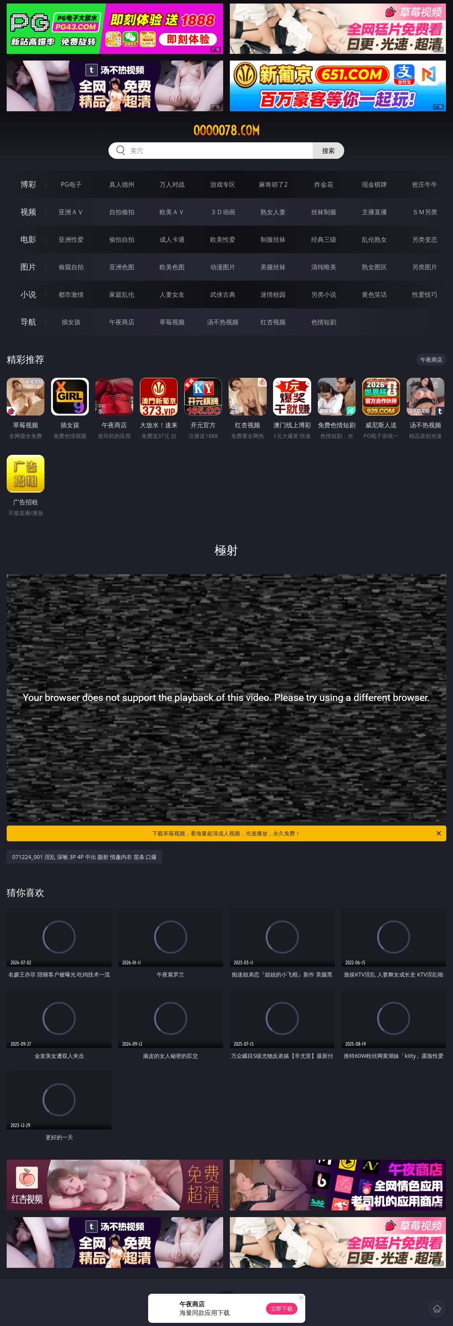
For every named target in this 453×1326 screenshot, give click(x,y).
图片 (28, 266)
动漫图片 (222, 267)
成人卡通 (172, 239)
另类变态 (424, 239)
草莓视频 (172, 322)
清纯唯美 (323, 267)
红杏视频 (273, 322)
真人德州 (121, 184)
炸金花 (323, 184)
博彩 (28, 184)
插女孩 (71, 322)
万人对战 (172, 184)
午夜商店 (121, 322)
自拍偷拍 (121, 212)
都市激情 (71, 294)
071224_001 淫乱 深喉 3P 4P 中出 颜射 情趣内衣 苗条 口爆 (84, 857)
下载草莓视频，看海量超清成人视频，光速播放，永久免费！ (297, 833)
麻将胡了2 (273, 184)
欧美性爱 (222, 239)
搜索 (328, 150)
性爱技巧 (424, 294)
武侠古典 (222, 294)
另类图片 (424, 267)
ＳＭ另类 (424, 212)
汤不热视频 (222, 322)
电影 (28, 239)
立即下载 (282, 1308)
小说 (28, 294)
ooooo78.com (226, 130)
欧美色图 (172, 267)
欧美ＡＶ (172, 212)
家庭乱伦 (121, 294)
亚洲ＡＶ (71, 212)
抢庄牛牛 (424, 184)
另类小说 (323, 294)
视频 (28, 211)
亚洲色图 (121, 267)
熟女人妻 (273, 212)
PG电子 (71, 184)
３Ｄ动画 (222, 212)
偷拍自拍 (121, 239)
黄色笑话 (374, 294)
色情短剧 (323, 322)
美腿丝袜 (273, 267)
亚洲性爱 (71, 239)
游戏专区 (222, 184)
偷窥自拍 (71, 267)
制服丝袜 (273, 239)
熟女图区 (374, 267)
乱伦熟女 (374, 239)
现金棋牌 (374, 184)
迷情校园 (273, 294)
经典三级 (323, 239)
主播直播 (374, 212)
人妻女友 (172, 294)
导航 (28, 321)
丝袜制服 (323, 212)
